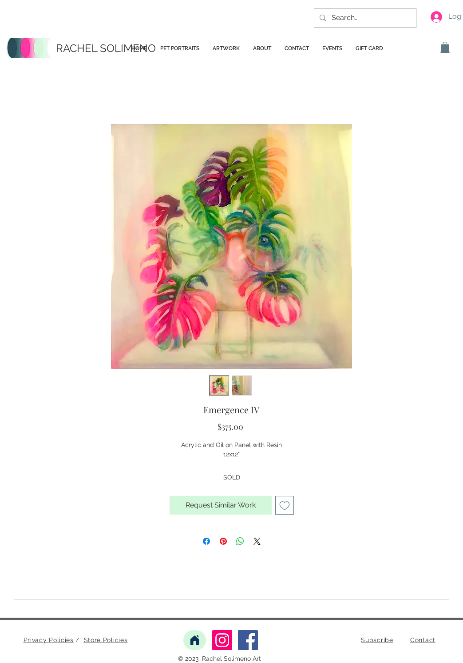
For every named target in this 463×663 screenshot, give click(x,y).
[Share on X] (257, 541)
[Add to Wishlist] (284, 505)
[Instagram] (222, 640)
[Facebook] (248, 640)
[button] (445, 47)
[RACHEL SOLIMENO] (107, 48)
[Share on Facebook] (206, 541)
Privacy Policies (49, 639)
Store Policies (106, 639)
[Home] (194, 640)
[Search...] (365, 18)
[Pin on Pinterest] (223, 541)
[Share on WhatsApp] (240, 541)
